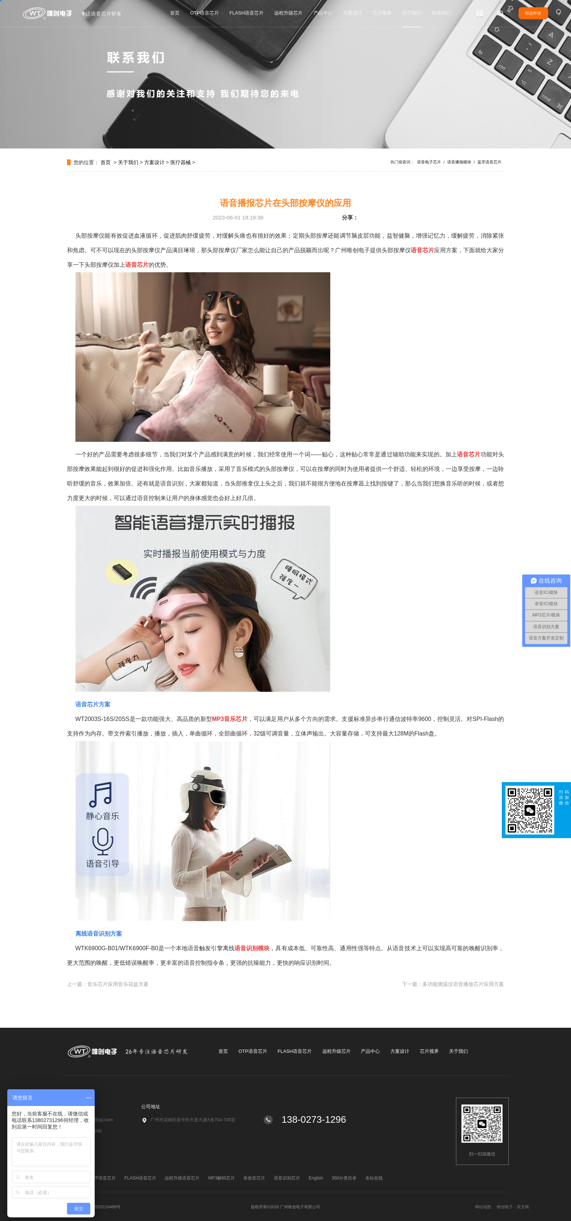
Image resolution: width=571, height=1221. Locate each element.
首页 (175, 13)
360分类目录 (344, 1178)
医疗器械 (180, 162)
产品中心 (323, 13)
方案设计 (352, 13)
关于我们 (411, 13)
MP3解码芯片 (221, 1178)
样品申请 (533, 13)
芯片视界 (382, 13)
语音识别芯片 (287, 1178)
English (315, 1178)
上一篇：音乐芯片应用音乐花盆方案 (108, 984)
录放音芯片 (254, 1178)
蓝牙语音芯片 (489, 162)
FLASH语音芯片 (246, 13)
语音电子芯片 (429, 162)
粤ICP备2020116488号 (100, 1207)
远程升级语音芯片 (182, 1178)
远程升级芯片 (288, 13)
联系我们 (441, 13)
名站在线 (374, 1178)
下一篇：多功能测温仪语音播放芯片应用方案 (453, 984)
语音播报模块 (459, 162)
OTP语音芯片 (204, 13)
